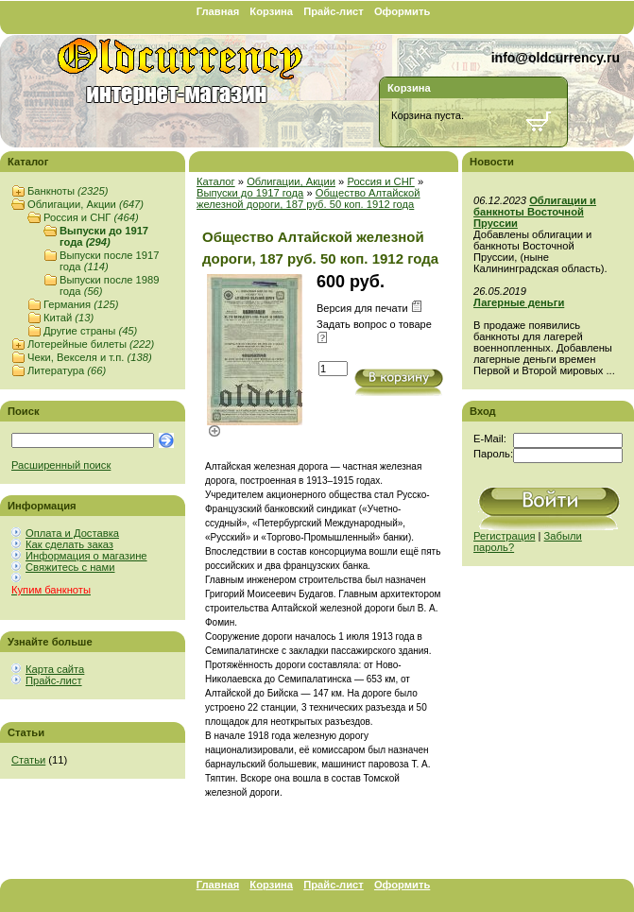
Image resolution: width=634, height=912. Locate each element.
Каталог (216, 181)
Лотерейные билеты (90, 344)
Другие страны (90, 330)
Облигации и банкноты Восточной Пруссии (534, 212)
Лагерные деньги (518, 302)
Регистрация (504, 536)
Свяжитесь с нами (70, 567)
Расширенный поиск (61, 465)
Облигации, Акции (85, 204)
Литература (66, 370)
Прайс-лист (333, 11)
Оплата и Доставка (72, 533)
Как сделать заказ (69, 544)
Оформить (402, 11)
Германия (80, 304)
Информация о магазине (86, 555)
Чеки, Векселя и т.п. (89, 357)
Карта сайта (55, 669)
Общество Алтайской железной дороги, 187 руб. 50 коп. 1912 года (308, 198)
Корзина (271, 11)
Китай (68, 317)
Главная (218, 11)
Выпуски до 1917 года (104, 236)
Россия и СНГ (91, 217)
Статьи (28, 760)
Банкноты (67, 191)
